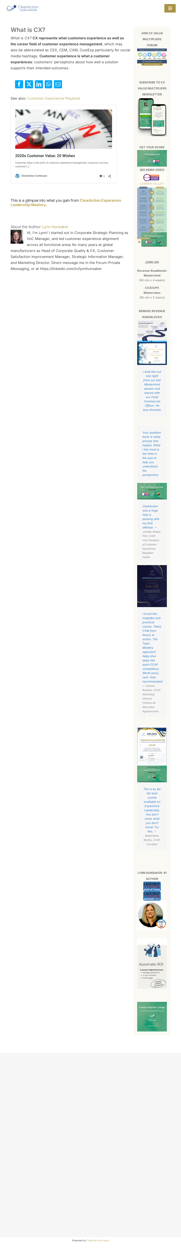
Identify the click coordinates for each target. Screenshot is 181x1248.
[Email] (58, 84)
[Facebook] (19, 84)
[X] (29, 84)
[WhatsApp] (48, 84)
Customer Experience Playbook (53, 98)
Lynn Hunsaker (55, 226)
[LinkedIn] (39, 84)
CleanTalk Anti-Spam (98, 1240)
